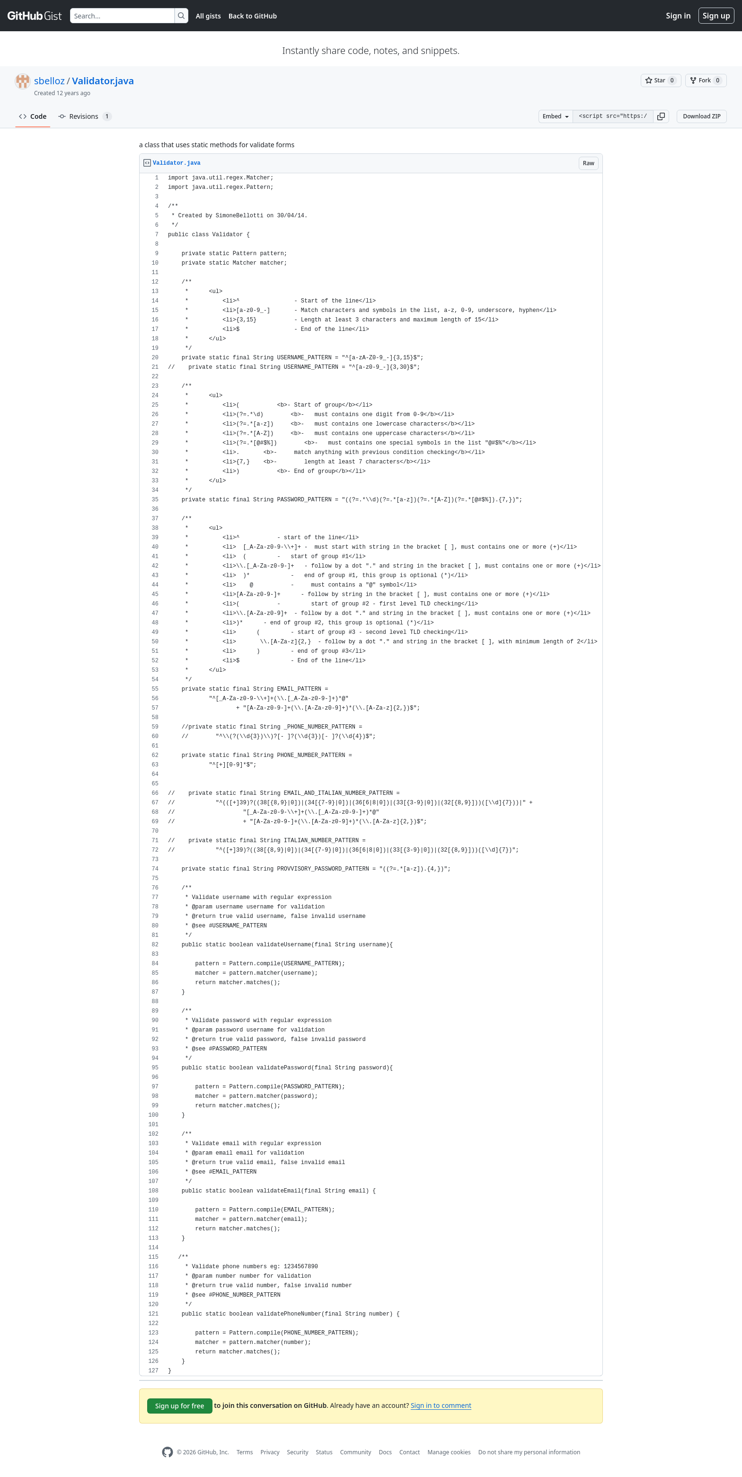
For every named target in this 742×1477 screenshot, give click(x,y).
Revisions (85, 116)
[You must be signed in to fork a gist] (706, 80)
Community (355, 1452)
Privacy (270, 1452)
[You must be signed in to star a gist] (661, 80)
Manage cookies (448, 1452)
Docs (385, 1452)
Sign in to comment (441, 1405)
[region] (371, 774)
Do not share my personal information (529, 1452)
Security (298, 1452)
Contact (409, 1452)
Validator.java (103, 80)
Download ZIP (702, 116)
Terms (245, 1452)
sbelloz (49, 80)
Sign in (678, 15)
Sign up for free (179, 1405)
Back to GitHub (253, 15)
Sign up (716, 15)
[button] (661, 116)
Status (324, 1452)
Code (33, 116)
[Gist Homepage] (35, 15)
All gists (208, 15)
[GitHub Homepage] (167, 1452)
